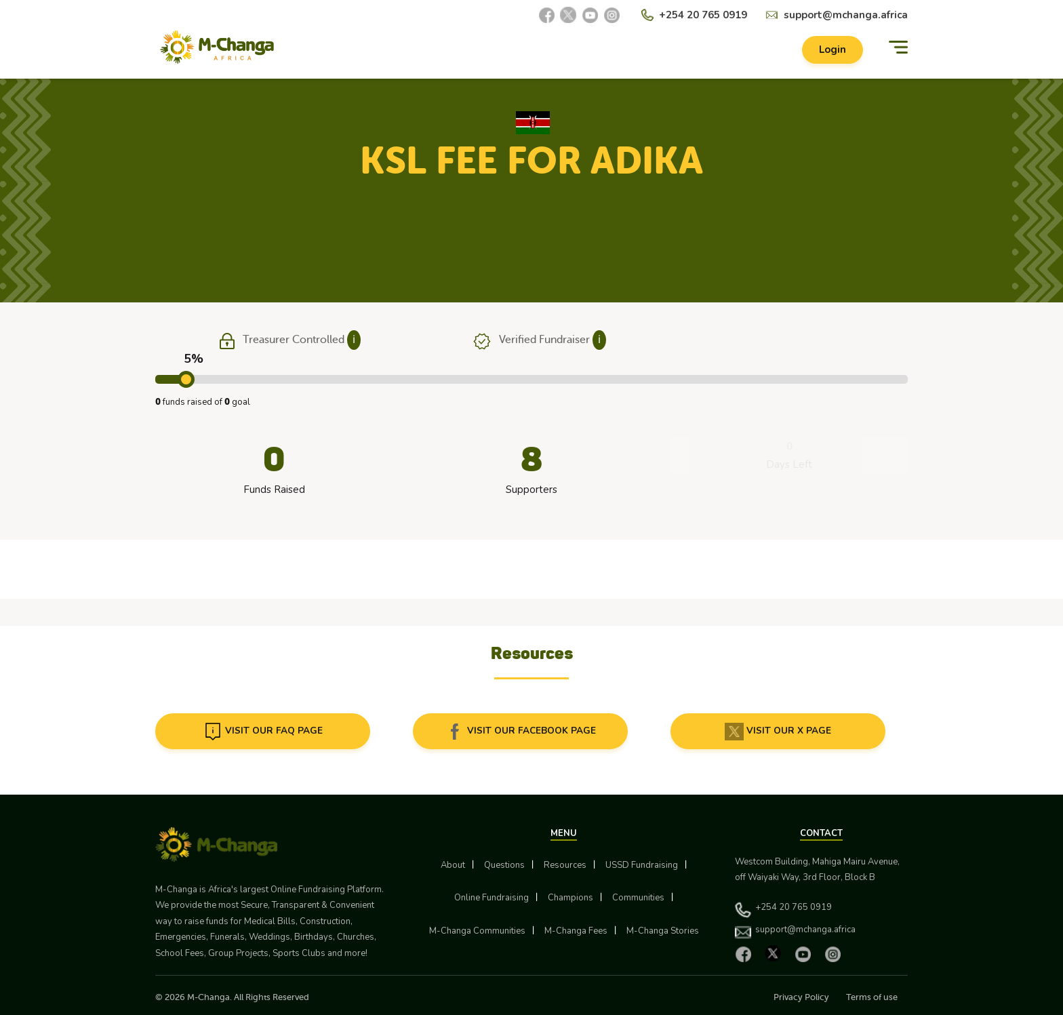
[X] (568, 15)
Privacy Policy (801, 997)
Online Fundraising (491, 898)
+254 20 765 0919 (703, 15)
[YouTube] (590, 15)
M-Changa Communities (477, 931)
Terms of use (872, 997)
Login (828, 51)
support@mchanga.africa (846, 15)
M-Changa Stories (662, 931)
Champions (570, 898)
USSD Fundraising (641, 865)
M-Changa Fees (575, 931)
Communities (638, 898)
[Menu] (898, 49)
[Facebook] (546, 15)
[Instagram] (611, 15)
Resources (565, 865)
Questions (504, 865)
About (453, 865)
